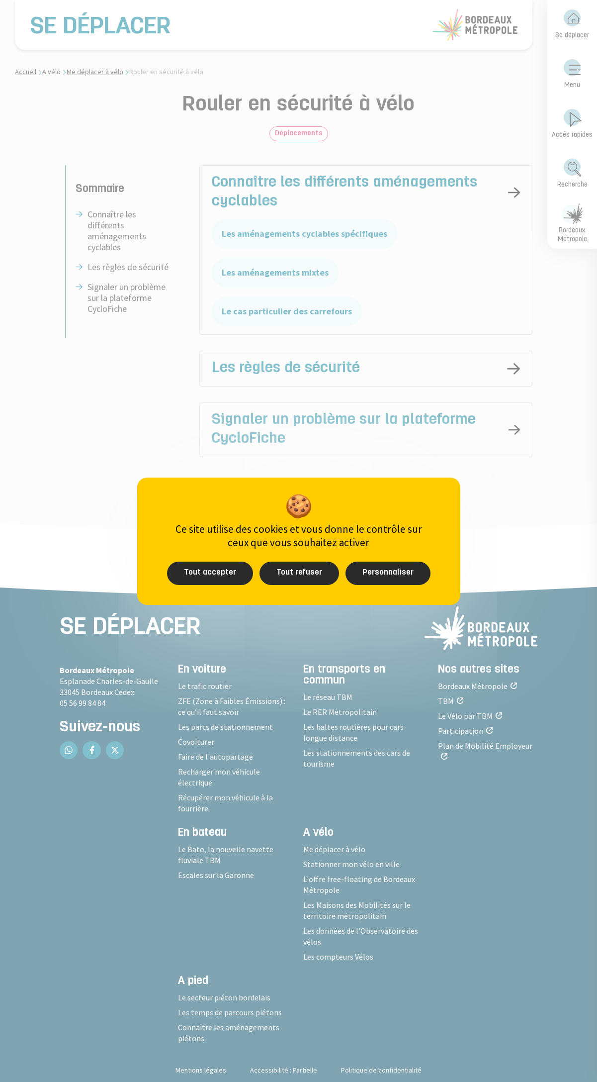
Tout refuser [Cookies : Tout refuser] (299, 573)
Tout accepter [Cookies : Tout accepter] (210, 573)
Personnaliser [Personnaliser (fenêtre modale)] (388, 573)
